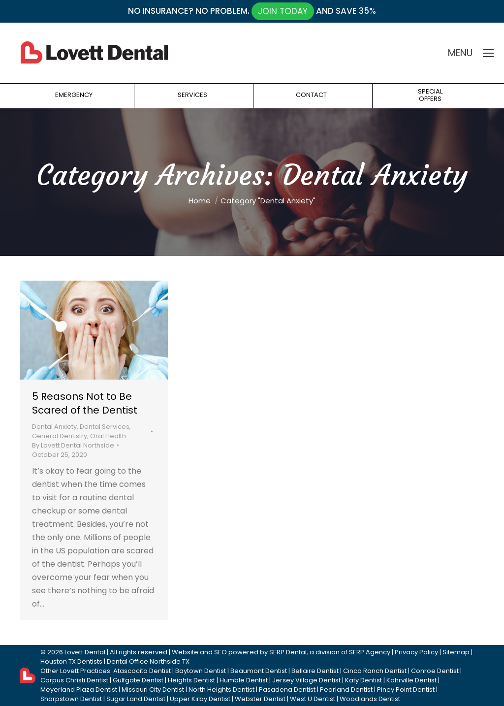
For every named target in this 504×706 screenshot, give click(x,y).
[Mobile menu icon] (488, 53)
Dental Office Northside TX (148, 661)
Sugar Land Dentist (135, 699)
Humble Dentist (244, 680)
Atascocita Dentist (142, 670)
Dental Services (104, 426)
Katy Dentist (363, 680)
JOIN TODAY (283, 11)
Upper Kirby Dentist (200, 699)
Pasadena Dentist (287, 689)
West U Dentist (312, 699)
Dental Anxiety (54, 426)
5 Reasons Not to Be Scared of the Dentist (84, 403)
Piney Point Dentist (406, 689)
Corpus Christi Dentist (74, 680)
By (73, 445)
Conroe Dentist (435, 670)
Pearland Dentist (346, 689)
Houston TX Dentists (71, 661)
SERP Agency (369, 652)
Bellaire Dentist (315, 670)
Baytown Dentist (200, 670)
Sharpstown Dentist (71, 699)
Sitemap (456, 652)
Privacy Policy (416, 652)
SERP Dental (288, 652)
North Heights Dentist (221, 689)
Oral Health (108, 436)
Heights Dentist (191, 680)
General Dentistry (59, 436)
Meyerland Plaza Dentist (78, 689)
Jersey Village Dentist (306, 680)
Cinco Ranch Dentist (375, 670)
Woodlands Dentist (370, 699)
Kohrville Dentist (411, 680)
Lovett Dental (84, 652)
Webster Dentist (260, 699)
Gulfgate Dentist (138, 680)
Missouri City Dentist (153, 689)
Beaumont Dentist (258, 670)
